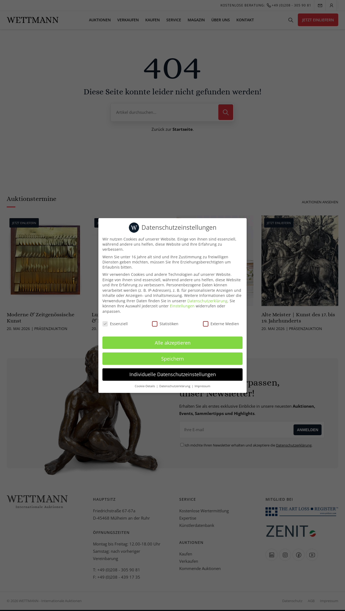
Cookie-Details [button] (145, 386)
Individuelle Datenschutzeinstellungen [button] (172, 374)
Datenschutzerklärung (207, 300)
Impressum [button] (202, 386)
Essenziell (115, 323)
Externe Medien (221, 323)
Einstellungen (182, 305)
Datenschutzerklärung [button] (175, 386)
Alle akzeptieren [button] (173, 342)
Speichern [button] (172, 358)
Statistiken (165, 323)
